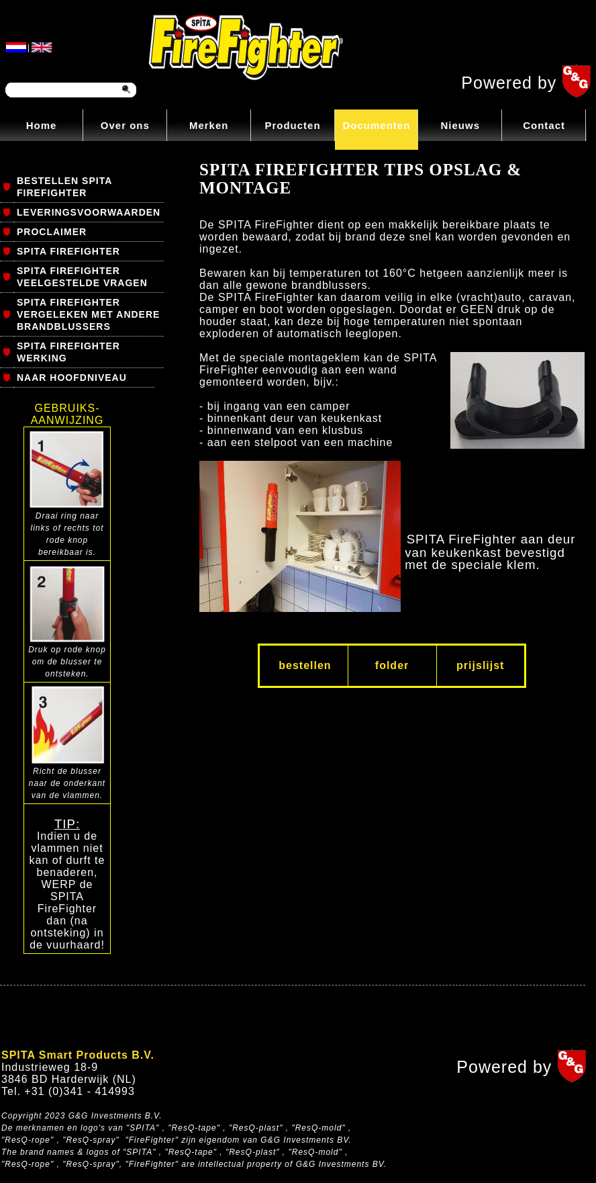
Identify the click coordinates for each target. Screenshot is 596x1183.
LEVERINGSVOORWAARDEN (88, 212)
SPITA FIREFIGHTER (68, 251)
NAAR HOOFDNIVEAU (72, 377)
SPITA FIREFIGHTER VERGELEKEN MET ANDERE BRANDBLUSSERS (88, 314)
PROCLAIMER (52, 231)
